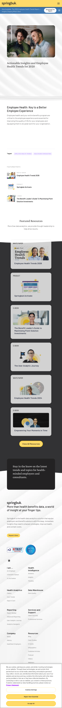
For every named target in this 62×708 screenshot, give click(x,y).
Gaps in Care (11, 601)
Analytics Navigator (13, 624)
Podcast (31, 655)
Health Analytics (14, 590)
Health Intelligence (33, 569)
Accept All (31, 703)
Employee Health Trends (23, 153)
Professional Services (35, 619)
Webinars (31, 662)
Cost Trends (11, 597)
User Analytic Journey (14, 620)
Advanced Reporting (13, 617)
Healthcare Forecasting (42, 153)
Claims (9, 593)
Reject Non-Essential (31, 697)
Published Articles (34, 651)
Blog (29, 636)
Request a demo (13, 535)
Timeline (31, 581)
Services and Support (34, 611)
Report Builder (11, 613)
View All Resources (31, 444)
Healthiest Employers (14, 644)
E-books (31, 644)
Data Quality (32, 593)
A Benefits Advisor (13, 575)
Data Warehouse (35, 590)
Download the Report (50, 10)
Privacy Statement (12, 685)
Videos (30, 659)
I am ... (10, 567)
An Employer (11, 571)
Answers (31, 573)
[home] (16, 3)
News (9, 636)
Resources (33, 633)
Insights (30, 577)
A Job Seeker (11, 578)
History (9, 640)
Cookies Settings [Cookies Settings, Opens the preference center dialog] (31, 690)
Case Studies (32, 640)
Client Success (33, 615)
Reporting (11, 610)
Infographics (32, 648)
